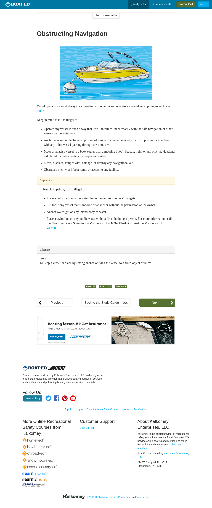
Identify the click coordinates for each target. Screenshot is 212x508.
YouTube (73, 398)
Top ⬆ (68, 409)
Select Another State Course (102, 409)
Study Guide (138, 4)
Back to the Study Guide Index (106, 302)
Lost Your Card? (161, 4)
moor (40, 111)
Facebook (56, 398)
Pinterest (65, 398)
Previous (57, 302)
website (52, 228)
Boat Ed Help (87, 427)
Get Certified (186, 4)
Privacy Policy (124, 497)
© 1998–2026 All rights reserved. (102, 497)
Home (126, 409)
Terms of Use (142, 497)
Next (155, 302)
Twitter (48, 398)
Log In (203, 4)
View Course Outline (106, 15)
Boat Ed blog (33, 398)
